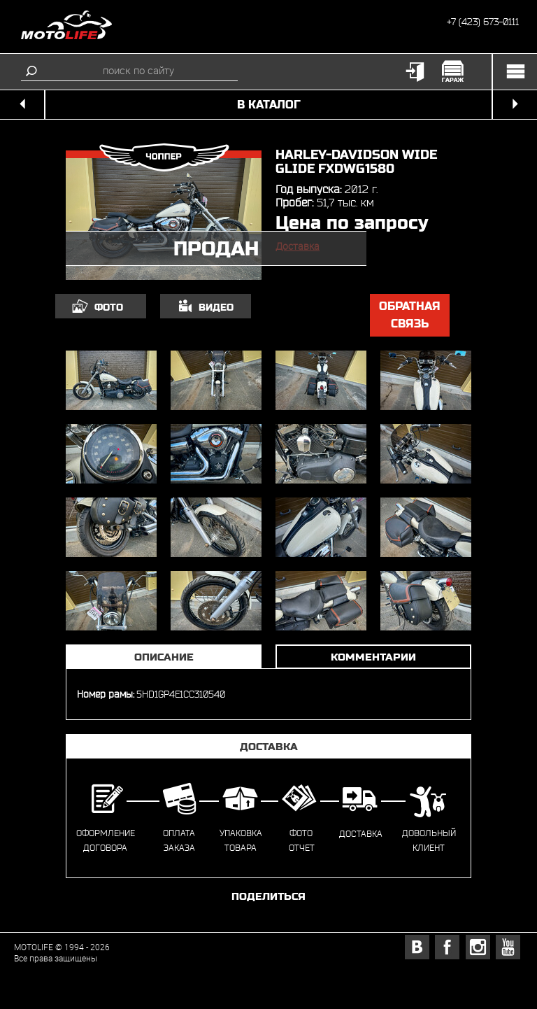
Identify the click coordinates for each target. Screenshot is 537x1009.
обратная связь (410, 315)
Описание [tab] (164, 657)
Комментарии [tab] (373, 657)
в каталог (269, 104)
